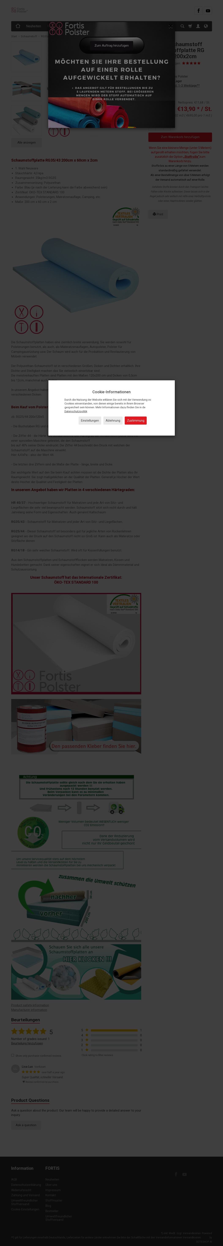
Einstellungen (90, 420)
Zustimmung (135, 420)
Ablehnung (113, 420)
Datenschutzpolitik (75, 411)
